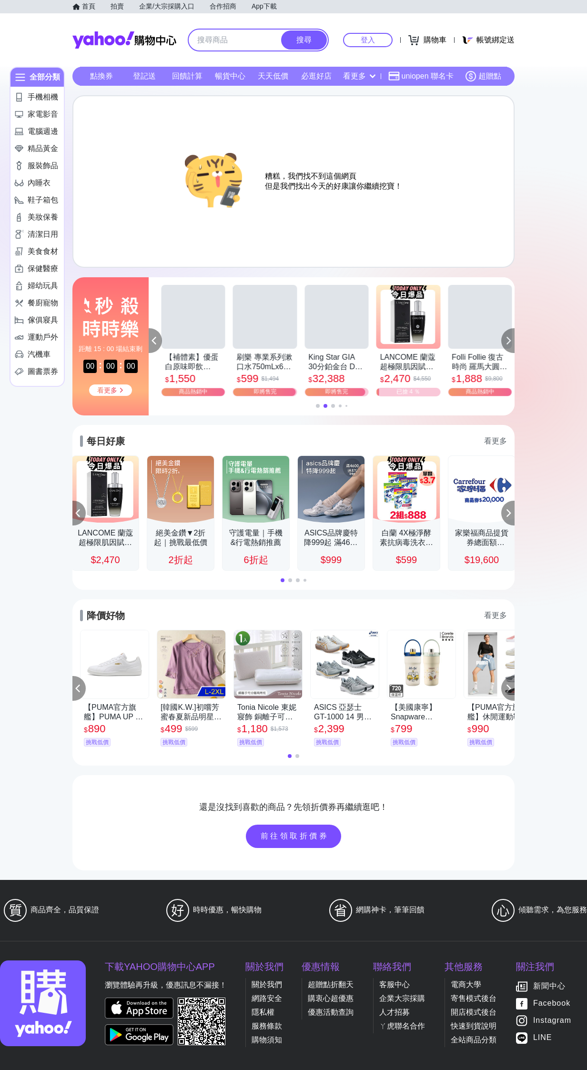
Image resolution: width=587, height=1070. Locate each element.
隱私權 (263, 1012)
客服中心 (394, 984)
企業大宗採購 (402, 998)
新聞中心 (549, 986)
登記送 (144, 76)
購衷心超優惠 (331, 998)
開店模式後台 (473, 1012)
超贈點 (483, 76)
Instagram (552, 1021)
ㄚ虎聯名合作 (402, 1026)
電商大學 (466, 984)
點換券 (101, 76)
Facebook (551, 1003)
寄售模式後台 (473, 998)
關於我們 (267, 984)
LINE (542, 1038)
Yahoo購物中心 (124, 40)
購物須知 (267, 1040)
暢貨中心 (230, 76)
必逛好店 (316, 76)
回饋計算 (187, 76)
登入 (368, 40)
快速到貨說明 (473, 1026)
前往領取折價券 (295, 836)
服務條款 (267, 1026)
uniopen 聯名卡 (421, 76)
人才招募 (394, 1012)
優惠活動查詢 (331, 1012)
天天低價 (273, 76)
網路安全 (267, 998)
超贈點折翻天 (331, 984)
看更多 (359, 76)
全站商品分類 (473, 1040)
